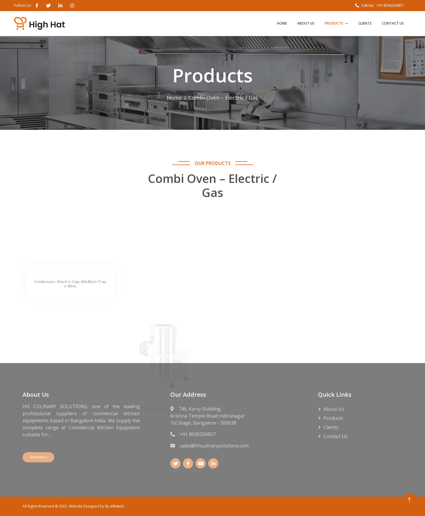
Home (282, 23)
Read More (38, 457)
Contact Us (393, 23)
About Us (305, 23)
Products (334, 23)
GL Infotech (114, 506)
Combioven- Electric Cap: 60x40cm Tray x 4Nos (70, 315)
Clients (365, 23)
